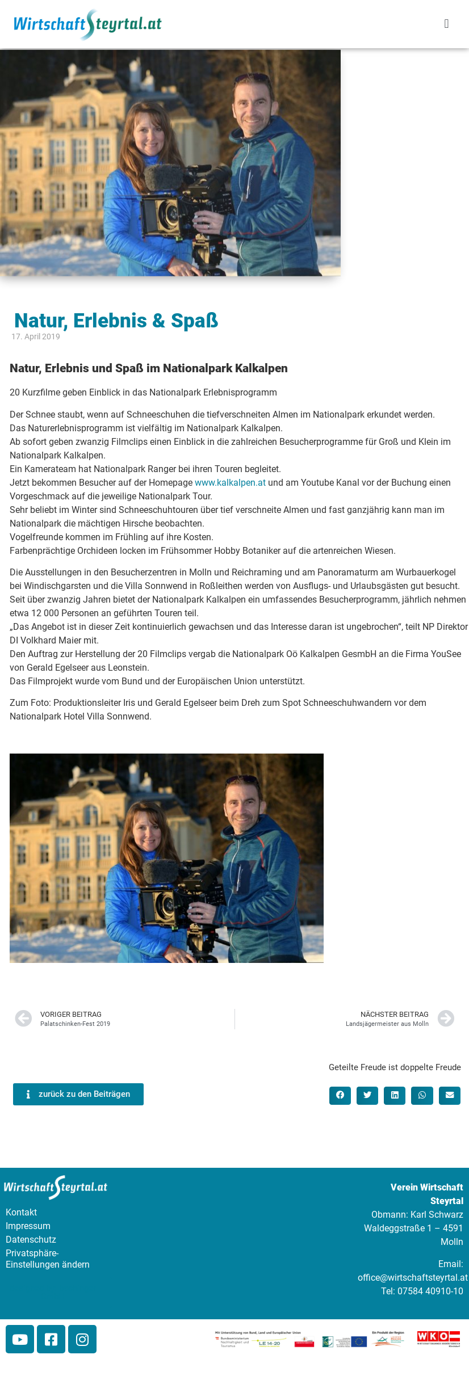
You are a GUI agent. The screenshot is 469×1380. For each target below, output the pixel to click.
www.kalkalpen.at (230, 482)
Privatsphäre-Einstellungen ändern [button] (48, 1259)
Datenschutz (31, 1239)
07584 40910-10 (430, 1291)
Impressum (28, 1226)
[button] (446, 24)
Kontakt (21, 1212)
